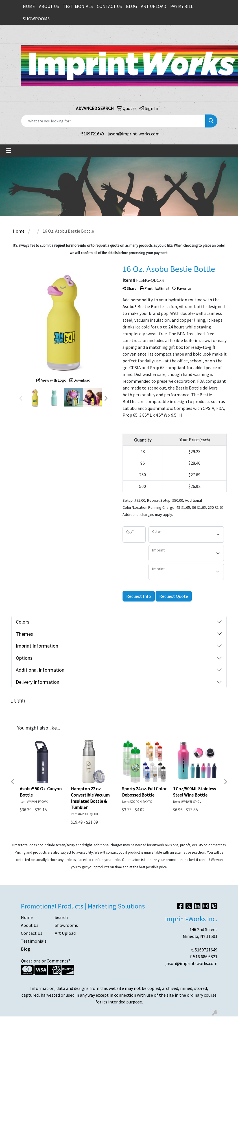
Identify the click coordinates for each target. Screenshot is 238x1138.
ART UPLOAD (153, 6)
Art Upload (65, 933)
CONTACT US (109, 6)
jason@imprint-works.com (134, 134)
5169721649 (92, 134)
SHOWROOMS (36, 18)
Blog (25, 949)
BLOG (131, 6)
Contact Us (31, 933)
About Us (29, 925)
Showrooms (66, 925)
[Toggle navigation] (9, 151)
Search (61, 917)
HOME (29, 6)
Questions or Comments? (45, 961)
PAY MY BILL (181, 6)
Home (27, 917)
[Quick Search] (113, 120)
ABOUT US (49, 6)
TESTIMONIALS (78, 6)
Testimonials (34, 941)
